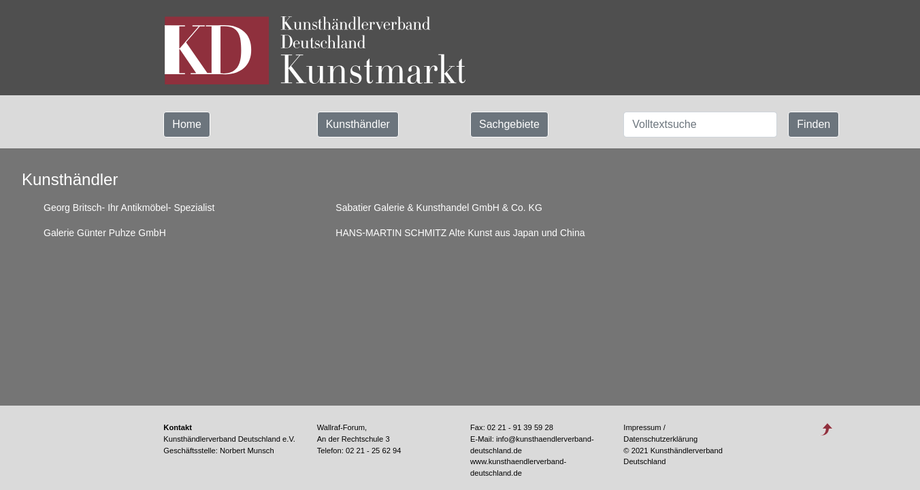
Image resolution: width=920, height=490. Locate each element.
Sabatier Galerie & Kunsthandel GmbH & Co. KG (438, 207)
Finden (813, 124)
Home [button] (186, 124)
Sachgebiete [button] (509, 124)
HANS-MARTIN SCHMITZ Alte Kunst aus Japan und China (460, 232)
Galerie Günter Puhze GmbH (105, 232)
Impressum (642, 427)
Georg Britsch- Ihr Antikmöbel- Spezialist (129, 207)
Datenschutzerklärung (660, 439)
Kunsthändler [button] (358, 124)
